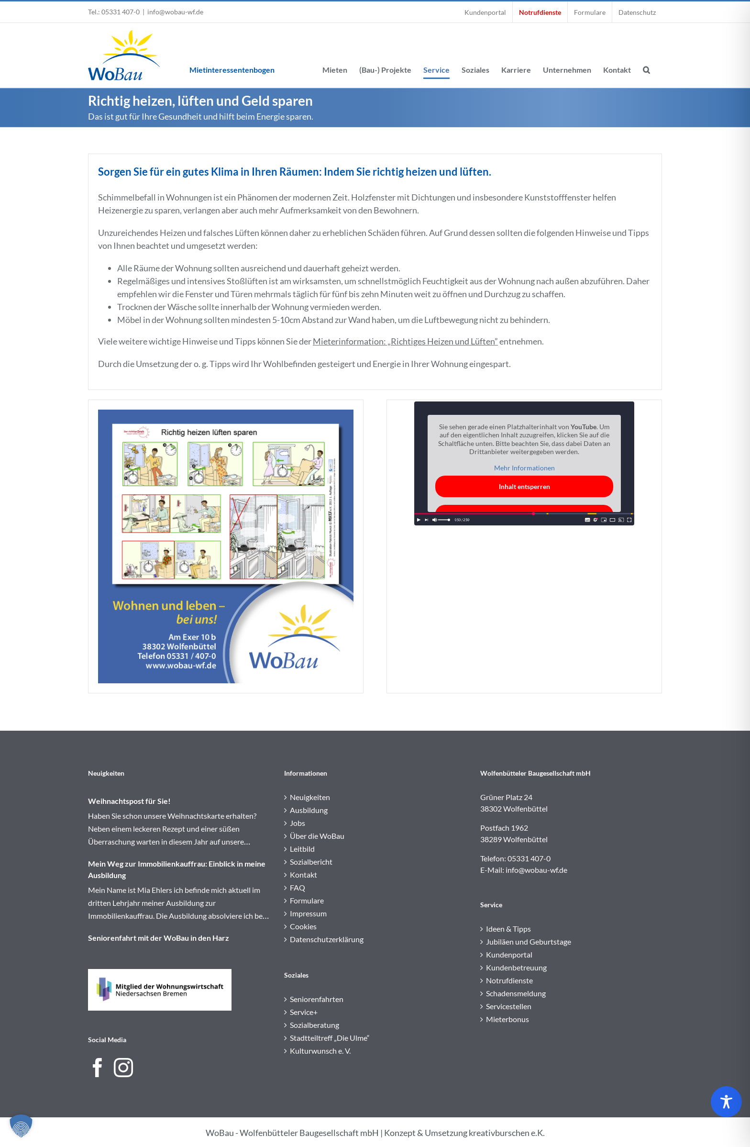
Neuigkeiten (310, 797)
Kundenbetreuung (516, 967)
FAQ (297, 887)
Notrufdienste (509, 980)
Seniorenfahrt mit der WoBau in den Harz (158, 937)
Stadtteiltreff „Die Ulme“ (330, 1037)
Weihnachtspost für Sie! (129, 800)
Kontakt (303, 874)
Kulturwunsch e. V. (320, 1050)
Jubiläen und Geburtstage (528, 941)
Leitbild (302, 848)
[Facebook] (97, 1067)
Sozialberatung (314, 1024)
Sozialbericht (311, 861)
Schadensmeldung (516, 993)
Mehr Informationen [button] (524, 468)
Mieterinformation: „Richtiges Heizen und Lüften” (405, 341)
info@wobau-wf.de (175, 12)
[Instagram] (123, 1067)
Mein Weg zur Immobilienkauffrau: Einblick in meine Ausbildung (176, 869)
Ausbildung (309, 809)
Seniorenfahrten (316, 998)
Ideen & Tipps (508, 928)
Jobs (297, 822)
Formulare (307, 900)
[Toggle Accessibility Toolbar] (726, 1101)
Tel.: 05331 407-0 (114, 12)
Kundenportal (509, 954)
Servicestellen (508, 1006)
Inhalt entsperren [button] (524, 486)
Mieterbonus (507, 1019)
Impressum (308, 913)
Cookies (303, 926)
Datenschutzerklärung (327, 939)
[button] (646, 55)
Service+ (304, 1011)
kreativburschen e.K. (507, 1132)
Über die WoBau (317, 835)
